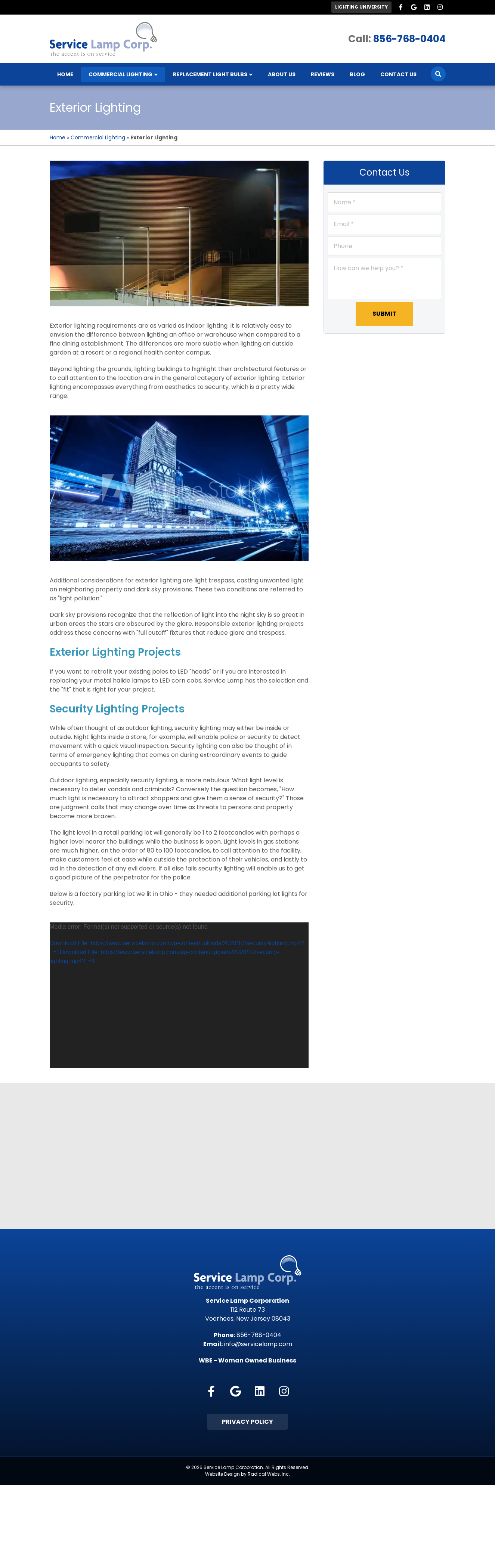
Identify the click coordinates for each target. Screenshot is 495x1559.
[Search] (438, 74)
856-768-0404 (409, 39)
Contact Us (398, 74)
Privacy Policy (247, 1421)
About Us (282, 74)
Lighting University (361, 7)
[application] (179, 995)
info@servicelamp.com (258, 1344)
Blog (357, 74)
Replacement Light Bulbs (210, 74)
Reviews (322, 74)
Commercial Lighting (120, 74)
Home (65, 74)
